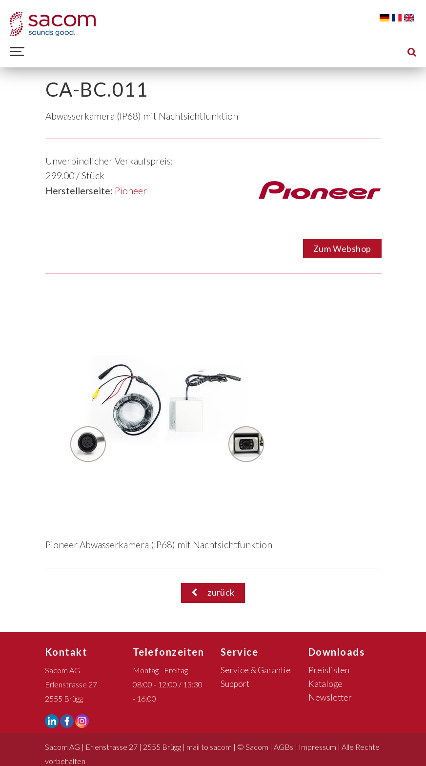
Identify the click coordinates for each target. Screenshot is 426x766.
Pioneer (131, 190)
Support (235, 684)
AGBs (283, 746)
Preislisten (328, 670)
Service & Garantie (256, 670)
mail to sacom (209, 746)
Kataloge (325, 684)
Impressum (317, 746)
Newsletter (330, 697)
